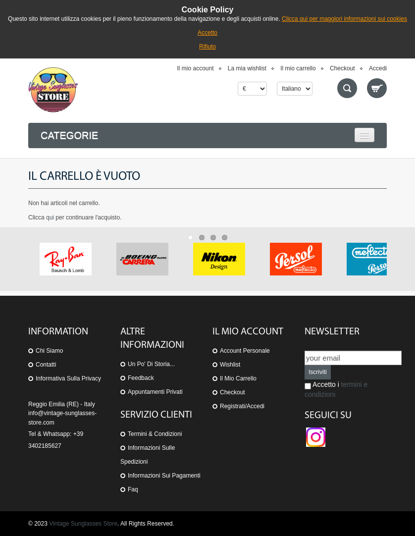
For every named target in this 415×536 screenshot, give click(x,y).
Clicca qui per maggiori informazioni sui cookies (344, 18)
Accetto (207, 32)
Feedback (141, 378)
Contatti (46, 364)
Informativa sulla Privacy (68, 378)
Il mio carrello (297, 68)
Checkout (342, 68)
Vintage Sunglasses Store (83, 523)
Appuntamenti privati (155, 391)
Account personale (245, 350)
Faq (133, 489)
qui (50, 217)
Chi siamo (49, 350)
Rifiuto (207, 46)
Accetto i (336, 389)
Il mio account (195, 68)
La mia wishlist (247, 68)
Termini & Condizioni (155, 433)
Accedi (378, 68)
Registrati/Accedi (242, 406)
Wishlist (230, 364)
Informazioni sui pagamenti (164, 475)
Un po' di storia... (151, 364)
